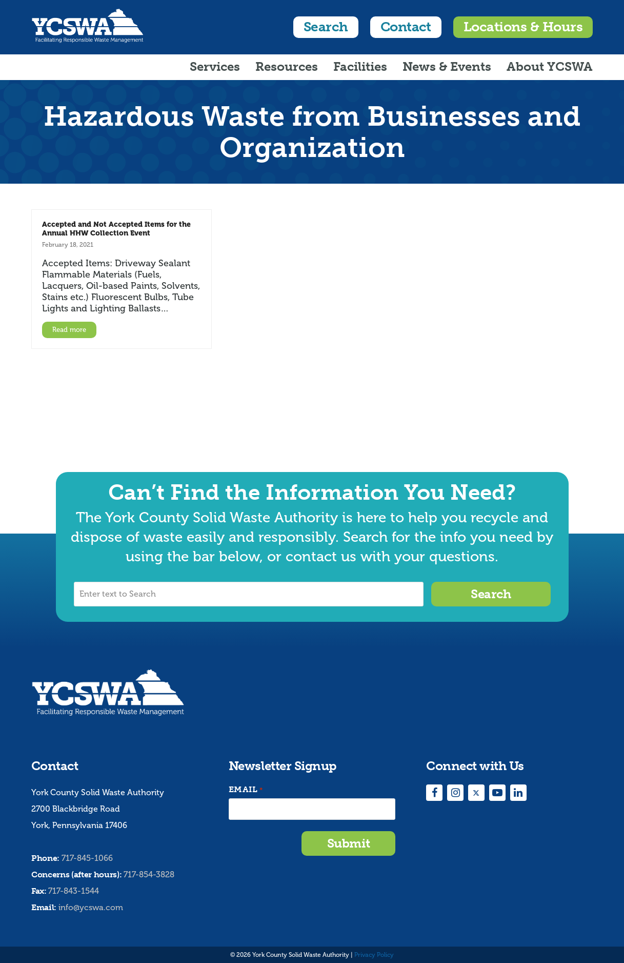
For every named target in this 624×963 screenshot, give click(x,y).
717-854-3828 (149, 874)
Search (326, 27)
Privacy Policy (374, 954)
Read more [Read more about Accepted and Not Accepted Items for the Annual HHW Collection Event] (69, 329)
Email (246, 789)
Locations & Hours (523, 27)
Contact (405, 27)
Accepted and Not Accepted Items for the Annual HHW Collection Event (116, 228)
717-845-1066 (87, 858)
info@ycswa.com (90, 907)
